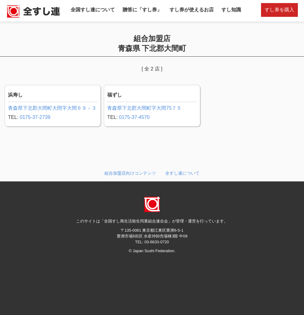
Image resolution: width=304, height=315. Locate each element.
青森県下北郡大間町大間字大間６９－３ (52, 108)
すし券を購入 (279, 9)
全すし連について (182, 173)
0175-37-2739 (35, 117)
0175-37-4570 (134, 117)
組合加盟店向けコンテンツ (130, 173)
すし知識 (231, 9)
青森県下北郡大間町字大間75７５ (144, 108)
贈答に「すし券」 (142, 9)
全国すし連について (93, 9)
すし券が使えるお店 (192, 9)
